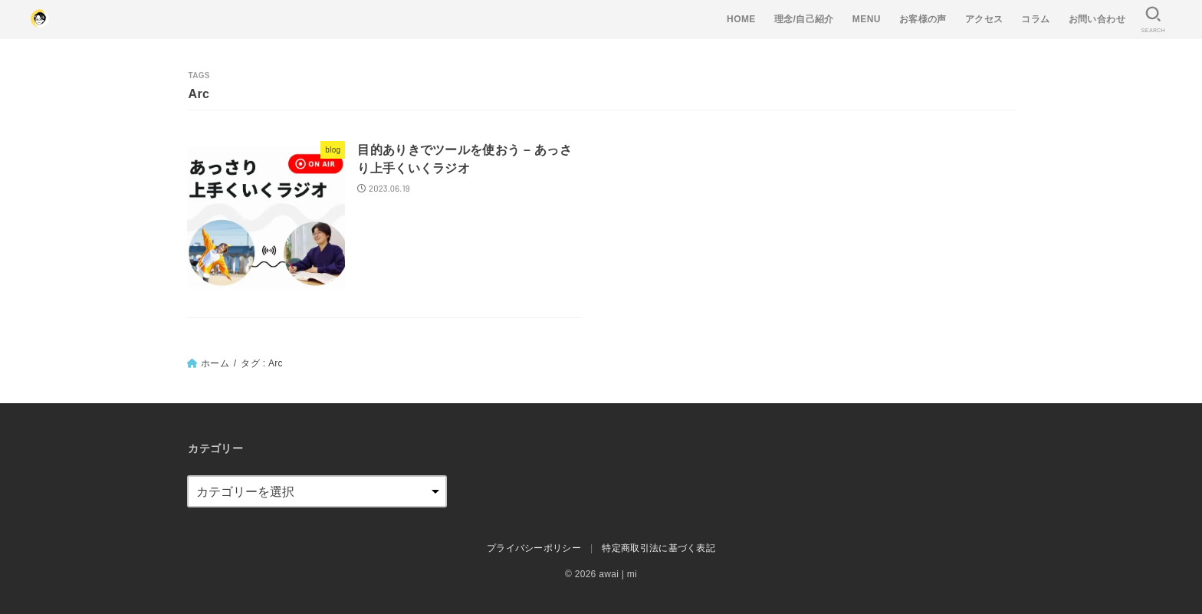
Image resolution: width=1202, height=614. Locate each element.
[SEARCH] (1153, 19)
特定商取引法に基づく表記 (658, 548)
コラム (1035, 19)
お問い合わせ (1097, 19)
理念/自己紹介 (804, 19)
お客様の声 (923, 19)
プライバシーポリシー (534, 548)
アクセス (984, 19)
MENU (866, 19)
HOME (741, 19)
